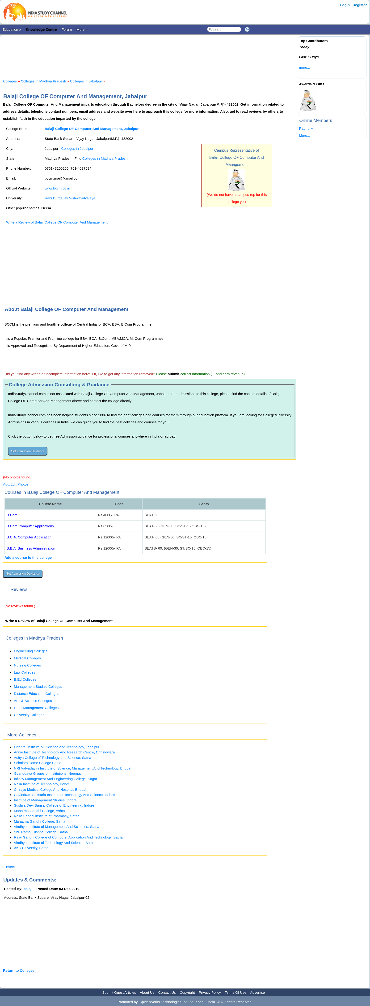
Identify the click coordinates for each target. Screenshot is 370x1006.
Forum (67, 29)
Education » (11, 29)
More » (82, 29)
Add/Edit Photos (16, 484)
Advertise (257, 992)
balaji (28, 889)
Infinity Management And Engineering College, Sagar (55, 779)
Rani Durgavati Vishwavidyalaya (70, 198)
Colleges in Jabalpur (86, 81)
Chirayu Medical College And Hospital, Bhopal (50, 789)
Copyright (187, 992)
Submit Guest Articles (119, 992)
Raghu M (306, 128)
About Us (147, 992)
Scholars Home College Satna (37, 763)
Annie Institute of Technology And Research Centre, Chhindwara (64, 752)
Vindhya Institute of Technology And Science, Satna (54, 843)
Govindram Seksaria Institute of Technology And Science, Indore (64, 795)
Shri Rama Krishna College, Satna (41, 832)
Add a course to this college (28, 557)
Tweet (10, 867)
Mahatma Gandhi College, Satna (39, 821)
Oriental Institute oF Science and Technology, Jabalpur (56, 747)
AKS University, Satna (31, 848)
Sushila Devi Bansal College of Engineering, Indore (54, 805)
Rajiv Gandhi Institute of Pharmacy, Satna (46, 816)
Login (345, 5)
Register (360, 5)
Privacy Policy (210, 992)
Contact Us (167, 992)
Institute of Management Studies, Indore (45, 800)
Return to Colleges (18, 970)
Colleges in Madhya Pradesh (43, 81)
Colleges (10, 81)
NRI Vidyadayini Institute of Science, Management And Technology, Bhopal (72, 768)
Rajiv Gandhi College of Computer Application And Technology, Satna (68, 837)
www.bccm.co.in (57, 188)
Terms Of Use (235, 992)
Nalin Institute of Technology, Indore (42, 784)
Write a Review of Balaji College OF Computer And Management (57, 222)
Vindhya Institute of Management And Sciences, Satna (56, 827)
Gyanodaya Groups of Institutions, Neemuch (49, 773)
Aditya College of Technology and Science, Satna (52, 758)
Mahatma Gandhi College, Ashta (39, 811)
